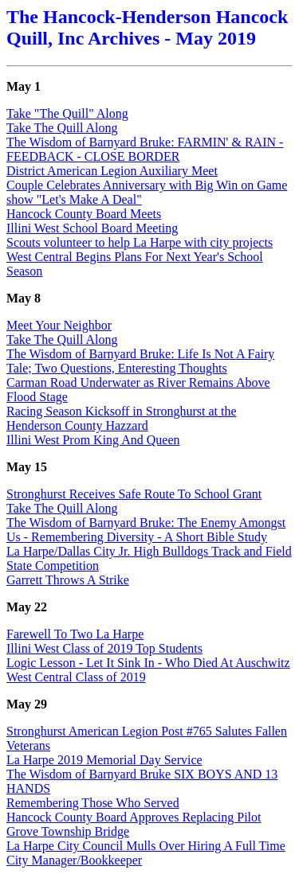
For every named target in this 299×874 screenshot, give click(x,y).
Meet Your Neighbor (59, 325)
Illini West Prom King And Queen (93, 440)
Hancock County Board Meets (83, 213)
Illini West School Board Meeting (92, 228)
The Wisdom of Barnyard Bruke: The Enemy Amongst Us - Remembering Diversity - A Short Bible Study (145, 530)
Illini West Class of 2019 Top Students (104, 648)
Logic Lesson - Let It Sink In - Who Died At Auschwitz (148, 662)
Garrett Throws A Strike (67, 580)
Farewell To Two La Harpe (75, 634)
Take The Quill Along (61, 128)
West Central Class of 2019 (76, 677)
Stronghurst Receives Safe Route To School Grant (134, 494)
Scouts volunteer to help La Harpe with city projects (139, 242)
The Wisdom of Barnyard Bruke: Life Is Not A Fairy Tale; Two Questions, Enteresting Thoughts (140, 361)
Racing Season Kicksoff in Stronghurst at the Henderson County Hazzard (121, 418)
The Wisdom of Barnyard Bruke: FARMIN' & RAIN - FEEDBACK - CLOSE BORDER (144, 149)
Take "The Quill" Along (67, 113)
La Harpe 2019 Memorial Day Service (104, 760)
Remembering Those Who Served (92, 803)
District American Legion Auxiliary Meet (112, 171)
